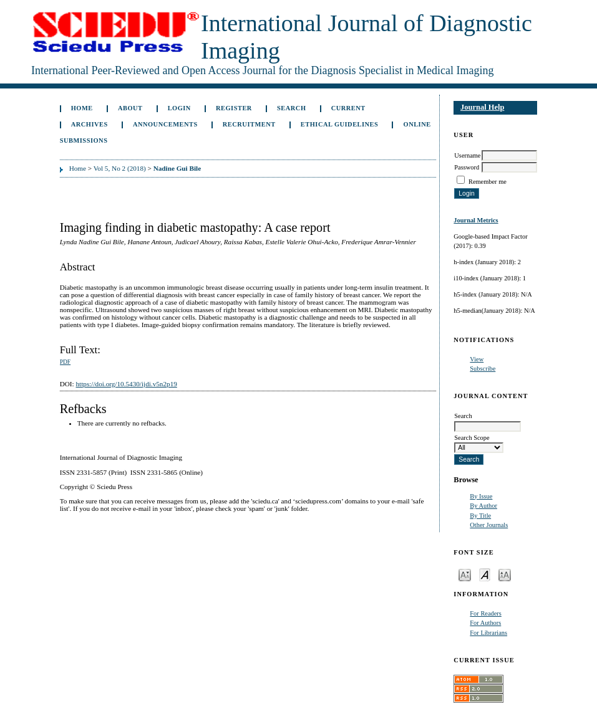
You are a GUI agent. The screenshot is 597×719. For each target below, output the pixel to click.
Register (234, 108)
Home (82, 108)
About (130, 108)
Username (467, 155)
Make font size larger (504, 574)
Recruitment (249, 124)
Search (291, 108)
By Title (480, 515)
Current (348, 108)
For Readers (486, 613)
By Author (483, 505)
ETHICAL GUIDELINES (340, 124)
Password (466, 167)
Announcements (165, 124)
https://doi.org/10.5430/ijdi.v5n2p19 (126, 384)
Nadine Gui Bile (177, 168)
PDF (65, 362)
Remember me (487, 181)
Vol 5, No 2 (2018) (120, 168)
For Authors (485, 622)
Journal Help (482, 107)
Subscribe (482, 368)
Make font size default (484, 574)
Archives (89, 124)
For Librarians (488, 632)
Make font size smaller (465, 574)
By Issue (481, 496)
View (476, 359)
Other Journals (489, 524)
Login (179, 108)
